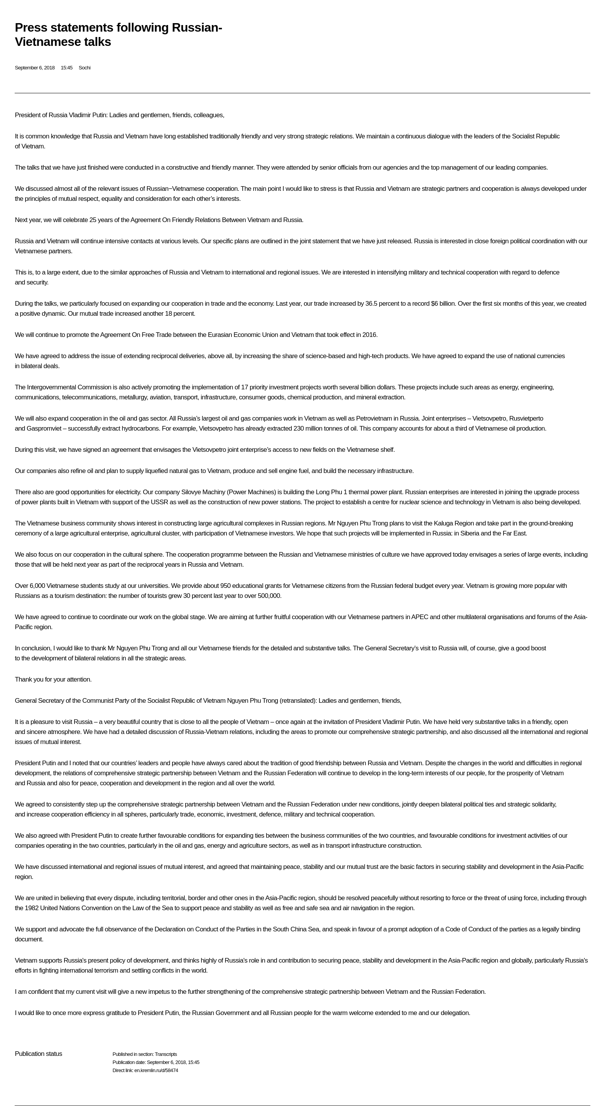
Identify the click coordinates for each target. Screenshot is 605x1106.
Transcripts (166, 1054)
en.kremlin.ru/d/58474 (156, 1070)
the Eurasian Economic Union (238, 334)
